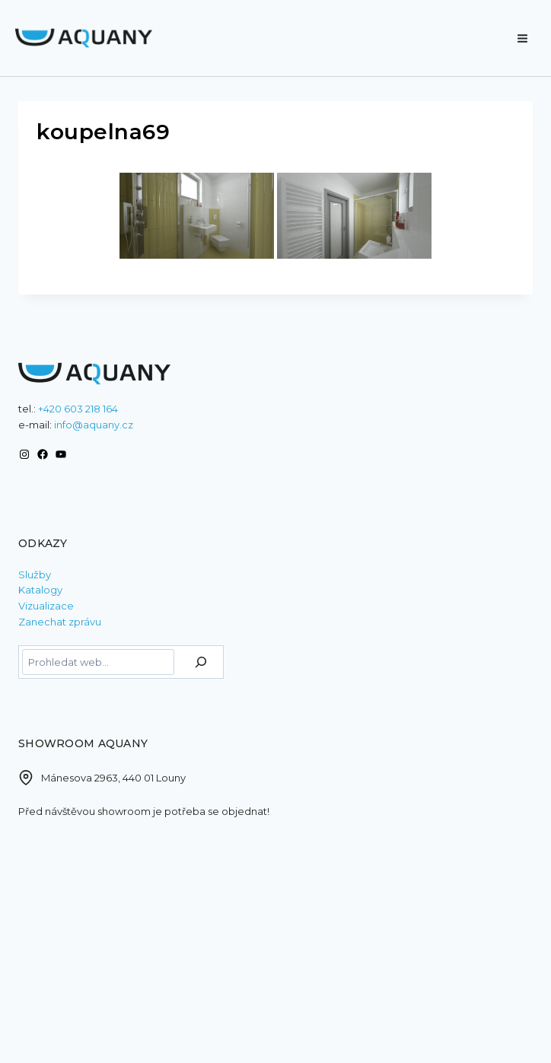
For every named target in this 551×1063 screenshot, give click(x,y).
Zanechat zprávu (59, 622)
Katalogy (40, 590)
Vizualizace (46, 606)
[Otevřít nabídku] (522, 31)
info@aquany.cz (93, 425)
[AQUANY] (83, 38)
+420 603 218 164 (78, 409)
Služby (34, 574)
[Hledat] (201, 662)
